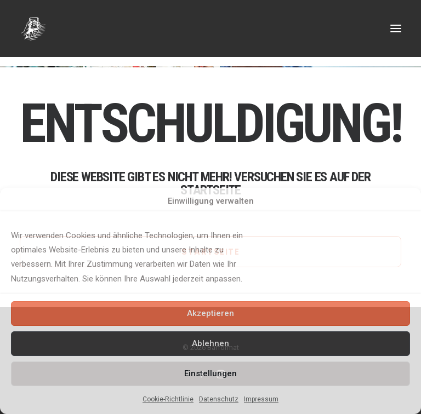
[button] (396, 28)
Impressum (261, 399)
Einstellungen (210, 373)
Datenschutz (218, 399)
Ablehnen (210, 343)
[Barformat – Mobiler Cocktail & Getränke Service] (210, 28)
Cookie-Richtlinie (168, 399)
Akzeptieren (210, 313)
